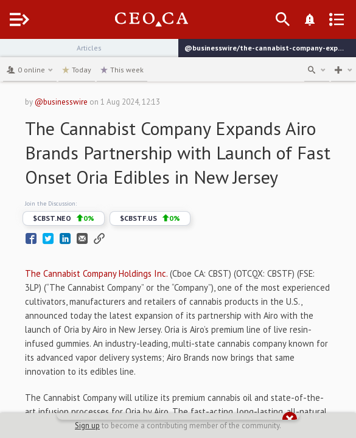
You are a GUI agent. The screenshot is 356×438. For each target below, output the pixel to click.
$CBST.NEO (63, 218)
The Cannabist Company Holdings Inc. (96, 273)
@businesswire (61, 102)
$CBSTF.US (150, 218)
